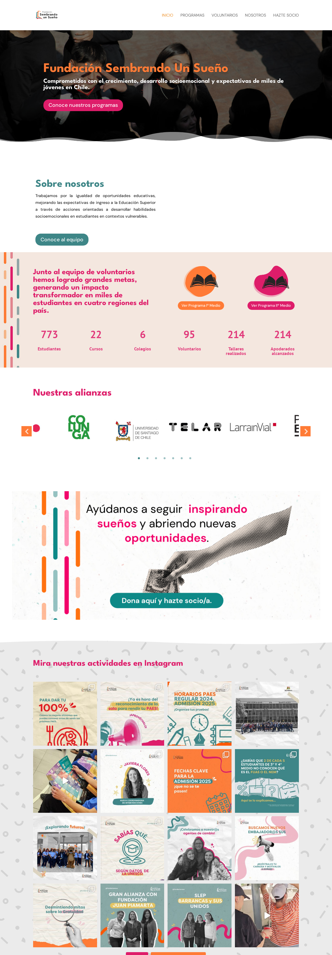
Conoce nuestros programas (83, 107)
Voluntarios (225, 15)
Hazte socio (286, 15)
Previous (26, 431)
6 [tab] (182, 458)
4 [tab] (165, 458)
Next (305, 431)
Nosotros (255, 15)
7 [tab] (190, 458)
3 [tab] (156, 458)
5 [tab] (173, 458)
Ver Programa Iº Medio (201, 305)
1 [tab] (139, 458)
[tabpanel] (195, 427)
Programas (192, 15)
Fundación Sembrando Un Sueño (135, 71)
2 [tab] (147, 458)
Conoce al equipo (62, 239)
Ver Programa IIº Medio (271, 305)
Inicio (167, 15)
